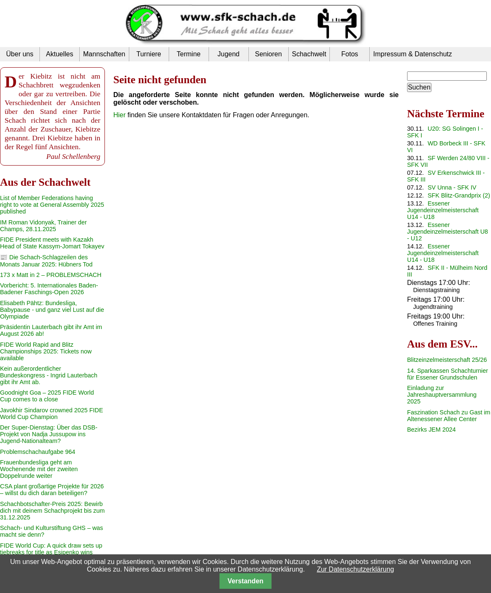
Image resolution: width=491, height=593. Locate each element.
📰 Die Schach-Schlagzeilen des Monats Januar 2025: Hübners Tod (46, 261)
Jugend (228, 54)
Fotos (349, 54)
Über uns (20, 54)
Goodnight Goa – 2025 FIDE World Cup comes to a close (47, 396)
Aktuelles (59, 54)
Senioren (268, 54)
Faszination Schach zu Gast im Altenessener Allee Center (448, 415)
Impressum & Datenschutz (412, 54)
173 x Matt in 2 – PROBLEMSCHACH (51, 274)
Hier (119, 115)
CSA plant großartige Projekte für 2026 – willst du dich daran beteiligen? (52, 489)
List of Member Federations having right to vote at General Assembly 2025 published (52, 205)
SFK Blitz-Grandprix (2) (459, 195)
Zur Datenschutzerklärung (355, 569)
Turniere (148, 54)
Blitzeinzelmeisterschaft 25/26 (447, 359)
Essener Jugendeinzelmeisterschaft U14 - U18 (442, 210)
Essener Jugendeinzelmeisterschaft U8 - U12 (447, 231)
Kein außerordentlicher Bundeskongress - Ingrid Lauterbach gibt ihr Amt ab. (48, 375)
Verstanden (245, 581)
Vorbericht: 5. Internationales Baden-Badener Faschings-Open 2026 (49, 288)
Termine (189, 54)
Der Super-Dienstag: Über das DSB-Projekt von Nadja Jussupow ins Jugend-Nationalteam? (48, 434)
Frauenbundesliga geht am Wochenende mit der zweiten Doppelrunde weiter (39, 469)
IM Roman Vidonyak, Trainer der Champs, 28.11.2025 (43, 225)
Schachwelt (309, 54)
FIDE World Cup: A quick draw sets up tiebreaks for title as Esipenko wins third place (51, 552)
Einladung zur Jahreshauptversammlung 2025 (442, 395)
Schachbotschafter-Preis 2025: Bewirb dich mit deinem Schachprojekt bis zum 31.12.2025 (52, 511)
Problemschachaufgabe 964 (37, 451)
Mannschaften (104, 54)
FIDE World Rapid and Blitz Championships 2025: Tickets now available (45, 351)
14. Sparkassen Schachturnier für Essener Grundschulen (447, 374)
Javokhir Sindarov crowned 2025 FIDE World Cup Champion (51, 413)
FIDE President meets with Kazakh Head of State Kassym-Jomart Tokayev (52, 243)
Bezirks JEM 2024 (431, 429)
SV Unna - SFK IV (452, 187)
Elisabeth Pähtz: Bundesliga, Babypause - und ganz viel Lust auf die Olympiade (52, 310)
